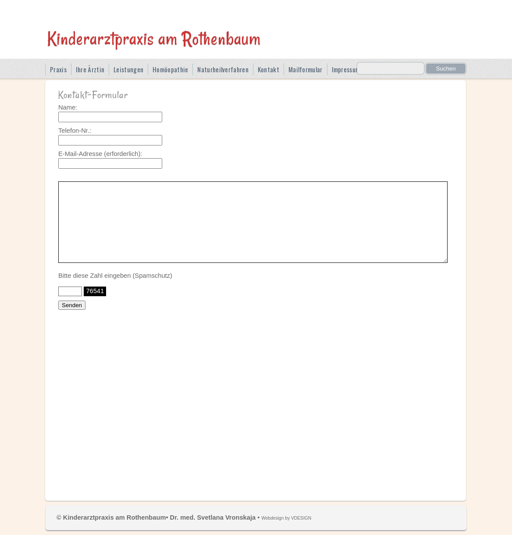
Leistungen (128, 69)
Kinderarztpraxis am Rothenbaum (154, 38)
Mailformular (305, 69)
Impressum (346, 69)
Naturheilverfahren (222, 69)
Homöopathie (170, 69)
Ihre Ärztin (90, 69)
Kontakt (268, 69)
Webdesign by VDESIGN (286, 518)
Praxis (58, 69)
